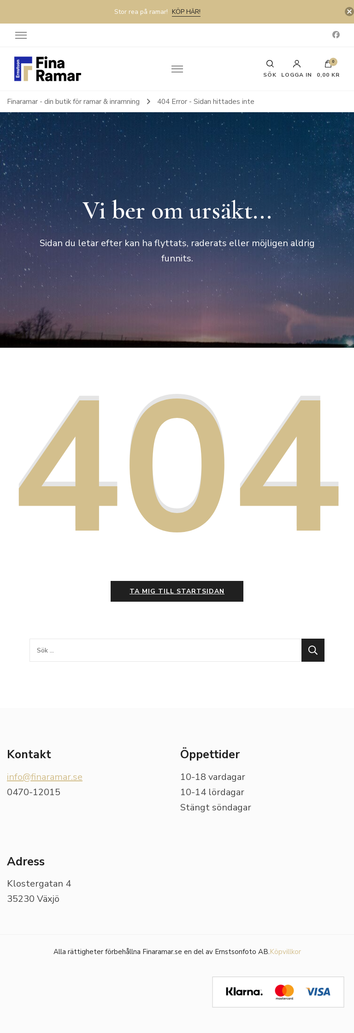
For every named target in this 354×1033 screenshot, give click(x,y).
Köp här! (186, 11)
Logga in (296, 69)
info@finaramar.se (45, 777)
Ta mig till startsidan (177, 591)
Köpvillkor (285, 951)
